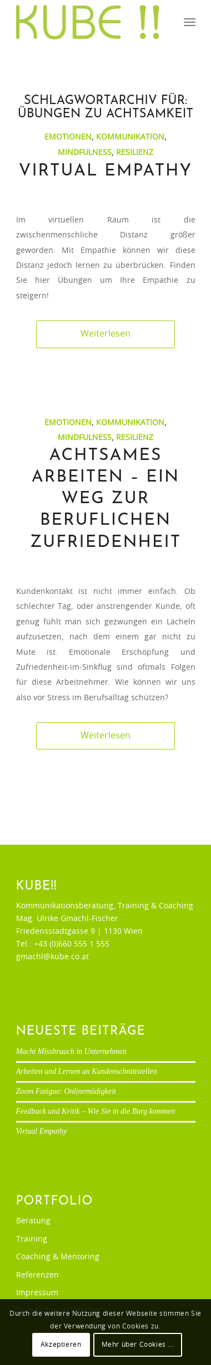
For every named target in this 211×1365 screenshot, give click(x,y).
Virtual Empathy (105, 171)
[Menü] (188, 22)
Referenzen (37, 1275)
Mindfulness (85, 152)
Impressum (37, 1293)
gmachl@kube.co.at (52, 957)
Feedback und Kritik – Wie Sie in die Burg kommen (95, 1111)
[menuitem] (188, 22)
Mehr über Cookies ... (138, 1344)
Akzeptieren (61, 1344)
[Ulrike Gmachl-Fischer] (87, 22)
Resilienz (134, 152)
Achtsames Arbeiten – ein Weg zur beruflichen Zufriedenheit (105, 499)
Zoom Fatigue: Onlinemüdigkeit (66, 1091)
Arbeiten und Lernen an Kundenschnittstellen (86, 1071)
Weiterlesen (105, 333)
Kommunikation (130, 137)
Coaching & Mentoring (57, 1257)
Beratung (33, 1221)
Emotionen (68, 137)
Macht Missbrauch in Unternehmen (71, 1051)
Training (31, 1239)
